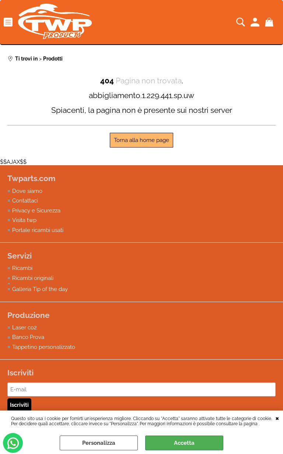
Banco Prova (28, 337)
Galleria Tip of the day (40, 289)
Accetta (184, 443)
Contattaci (25, 200)
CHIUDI (277, 418)
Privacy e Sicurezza (36, 210)
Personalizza (98, 443)
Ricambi (22, 268)
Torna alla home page (141, 140)
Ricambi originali (32, 278)
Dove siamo (27, 191)
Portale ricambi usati (37, 230)
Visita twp (24, 220)
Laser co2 (24, 327)
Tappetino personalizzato (43, 347)
